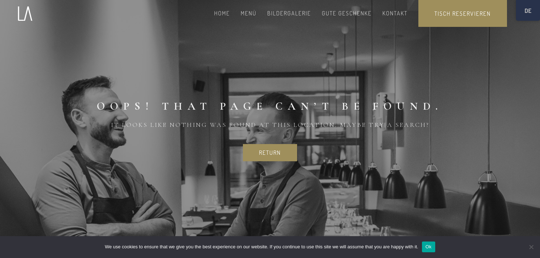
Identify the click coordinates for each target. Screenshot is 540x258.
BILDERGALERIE (289, 13)
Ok (429, 246)
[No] (531, 246)
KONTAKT (395, 13)
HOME (222, 13)
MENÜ (249, 13)
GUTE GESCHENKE (347, 13)
